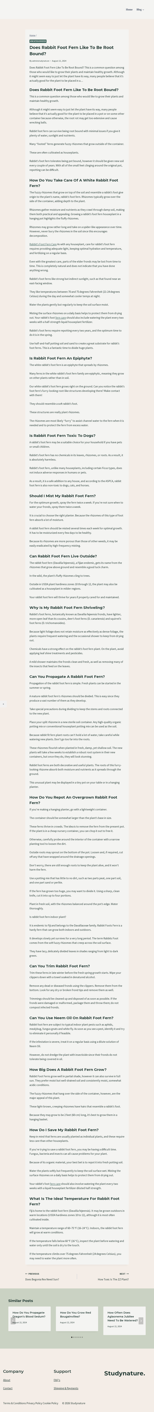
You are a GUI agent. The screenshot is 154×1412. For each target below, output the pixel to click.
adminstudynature (40, 60)
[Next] (141, 1320)
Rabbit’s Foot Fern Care (43, 244)
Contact (8, 1388)
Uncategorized (38, 41)
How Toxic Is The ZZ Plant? (104, 1276)
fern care (60, 317)
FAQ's (57, 1380)
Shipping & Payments (66, 1388)
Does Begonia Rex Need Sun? (49, 1276)
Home (129, 9)
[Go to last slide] (13, 1320)
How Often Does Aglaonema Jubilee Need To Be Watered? (122, 1316)
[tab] (71, 1337)
